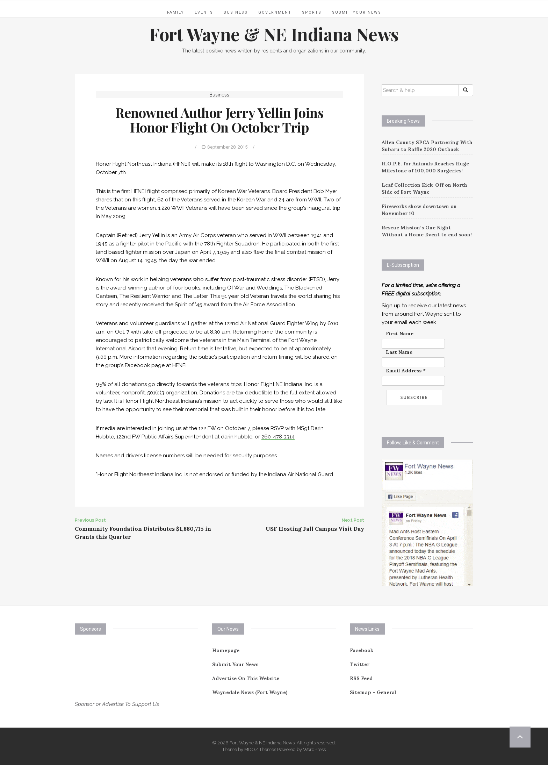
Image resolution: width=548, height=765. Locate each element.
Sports (312, 12)
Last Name (399, 352)
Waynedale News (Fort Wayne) (250, 692)
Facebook (361, 650)
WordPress (314, 749)
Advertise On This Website (245, 678)
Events (204, 12)
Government (274, 12)
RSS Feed (361, 678)
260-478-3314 (278, 437)
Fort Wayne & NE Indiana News (274, 34)
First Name (399, 333)
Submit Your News (356, 12)
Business (236, 12)
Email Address (406, 370)
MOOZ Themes (260, 749)
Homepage (225, 650)
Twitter (359, 664)
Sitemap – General (373, 692)
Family (175, 12)
